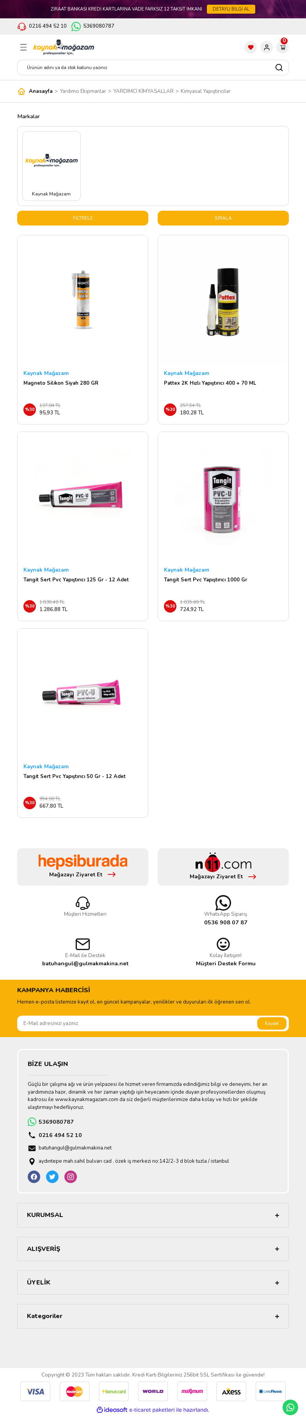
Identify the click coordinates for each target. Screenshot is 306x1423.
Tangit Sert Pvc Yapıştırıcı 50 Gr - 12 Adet (74, 782)
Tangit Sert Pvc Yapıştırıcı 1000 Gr (205, 583)
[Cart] (282, 47)
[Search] (153, 67)
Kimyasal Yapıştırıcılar (206, 91)
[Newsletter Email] (153, 1031)
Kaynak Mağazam (46, 374)
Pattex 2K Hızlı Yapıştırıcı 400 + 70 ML (210, 384)
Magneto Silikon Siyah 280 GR (60, 384)
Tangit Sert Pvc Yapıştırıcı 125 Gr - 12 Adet (76, 583)
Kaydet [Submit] (272, 1031)
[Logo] (63, 47)
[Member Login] (266, 47)
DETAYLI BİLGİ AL (231, 9)
